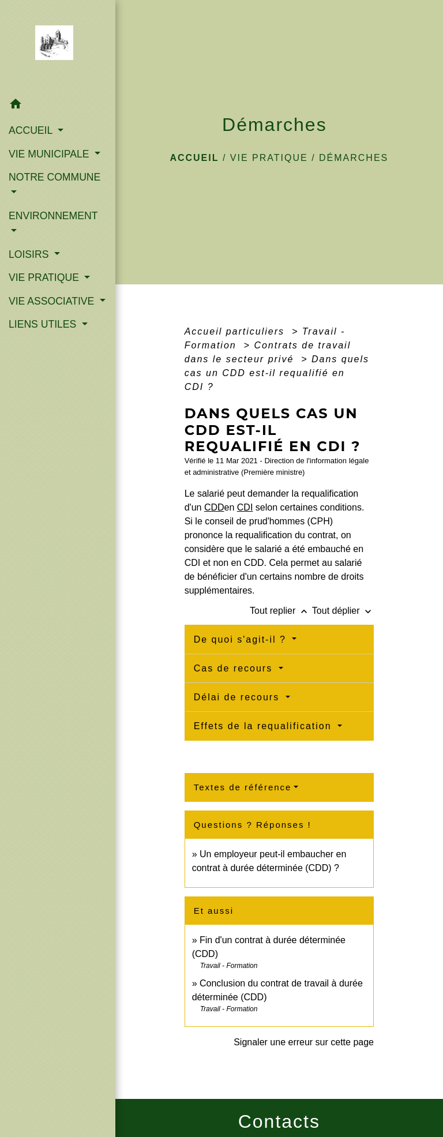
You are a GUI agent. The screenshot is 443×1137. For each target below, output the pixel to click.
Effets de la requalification (264, 726)
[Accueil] (58, 46)
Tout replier (281, 611)
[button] (58, 106)
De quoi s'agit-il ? (242, 639)
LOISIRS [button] (30, 254)
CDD (214, 507)
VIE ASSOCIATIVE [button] (53, 301)
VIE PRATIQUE (269, 158)
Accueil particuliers (236, 331)
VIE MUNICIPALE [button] (50, 154)
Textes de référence (243, 787)
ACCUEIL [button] (32, 130)
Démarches (353, 158)
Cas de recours (235, 668)
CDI (245, 507)
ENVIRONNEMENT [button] (53, 216)
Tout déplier (343, 611)
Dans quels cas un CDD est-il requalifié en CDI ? (277, 373)
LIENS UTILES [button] (44, 324)
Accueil (194, 158)
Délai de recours (238, 697)
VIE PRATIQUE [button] (45, 277)
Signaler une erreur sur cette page (304, 1042)
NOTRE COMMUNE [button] (54, 177)
